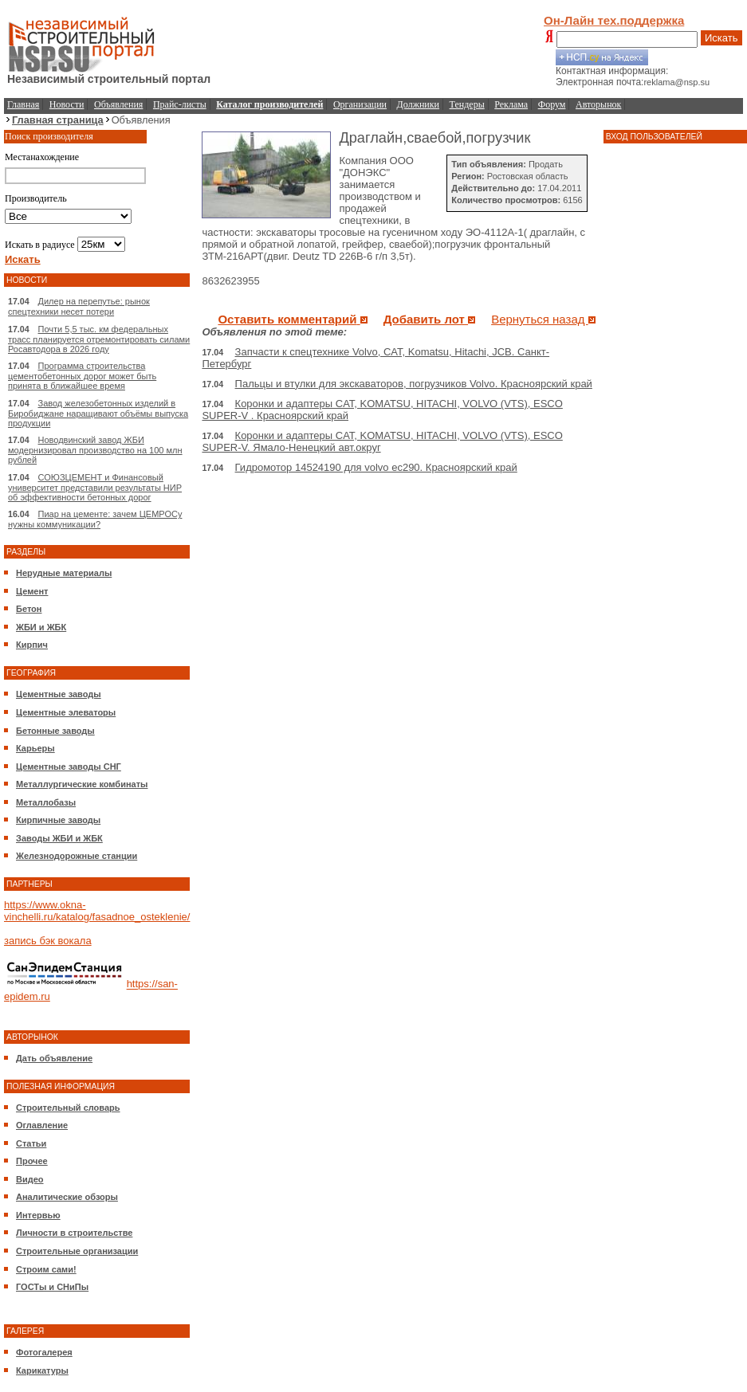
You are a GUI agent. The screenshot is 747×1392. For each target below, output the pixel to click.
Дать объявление (54, 1058)
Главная (23, 104)
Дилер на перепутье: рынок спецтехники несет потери (79, 306)
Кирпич (32, 644)
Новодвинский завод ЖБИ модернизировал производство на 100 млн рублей (95, 450)
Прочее (32, 1161)
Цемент (32, 591)
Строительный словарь (68, 1107)
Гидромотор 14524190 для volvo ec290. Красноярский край (376, 467)
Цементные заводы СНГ (68, 766)
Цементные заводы (58, 694)
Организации (360, 104)
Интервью (38, 1215)
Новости (67, 104)
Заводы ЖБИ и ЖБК (59, 838)
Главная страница (58, 120)
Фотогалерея (44, 1352)
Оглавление (42, 1125)
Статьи (31, 1143)
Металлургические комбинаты (81, 784)
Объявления (118, 104)
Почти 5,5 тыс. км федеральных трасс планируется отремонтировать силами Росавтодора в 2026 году (99, 339)
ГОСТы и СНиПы (52, 1287)
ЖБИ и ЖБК (41, 627)
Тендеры (467, 104)
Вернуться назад (543, 319)
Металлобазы (46, 802)
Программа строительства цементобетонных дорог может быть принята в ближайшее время (82, 375)
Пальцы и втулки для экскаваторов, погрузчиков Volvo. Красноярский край (413, 384)
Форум (552, 104)
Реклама (511, 104)
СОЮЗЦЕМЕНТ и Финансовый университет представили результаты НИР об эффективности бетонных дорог (95, 487)
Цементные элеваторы (66, 712)
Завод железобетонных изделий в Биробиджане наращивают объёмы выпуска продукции (98, 413)
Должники (418, 104)
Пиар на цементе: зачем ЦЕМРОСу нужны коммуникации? (95, 519)
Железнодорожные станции (76, 856)
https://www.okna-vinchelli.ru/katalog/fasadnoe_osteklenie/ (97, 911)
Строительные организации (77, 1251)
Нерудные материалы (64, 573)
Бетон (28, 609)
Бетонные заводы (55, 730)
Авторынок (598, 104)
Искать (721, 38)
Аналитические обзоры (67, 1197)
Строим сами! (46, 1269)
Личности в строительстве (74, 1232)
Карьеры (35, 748)
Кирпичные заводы (58, 820)
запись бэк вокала (48, 941)
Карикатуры (42, 1370)
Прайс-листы (179, 104)
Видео (30, 1179)
